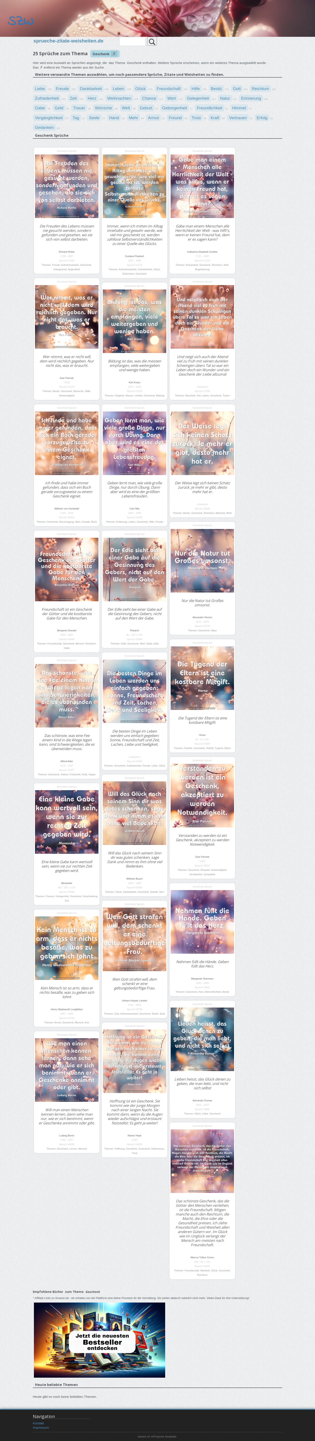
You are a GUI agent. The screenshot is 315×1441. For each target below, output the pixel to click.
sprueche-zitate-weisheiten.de (68, 41)
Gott (237, 88)
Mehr (133, 117)
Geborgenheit (174, 108)
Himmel (239, 108)
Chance (149, 98)
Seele (94, 117)
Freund (175, 117)
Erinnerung (251, 98)
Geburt (146, 108)
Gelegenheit (198, 98)
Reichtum (260, 88)
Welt (126, 108)
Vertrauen (238, 117)
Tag (75, 117)
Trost (196, 117)
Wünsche (103, 108)
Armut (153, 117)
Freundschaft (168, 88)
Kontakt (38, 1423)
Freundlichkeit (209, 108)
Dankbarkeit (91, 88)
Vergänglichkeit (49, 117)
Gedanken (44, 127)
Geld (59, 108)
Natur (225, 98)
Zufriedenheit (47, 98)
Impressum (41, 1427)
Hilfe (196, 88)
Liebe (40, 88)
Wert (171, 98)
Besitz (216, 88)
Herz (92, 98)
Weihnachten (119, 98)
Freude (62, 88)
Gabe (40, 108)
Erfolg (262, 117)
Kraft (215, 117)
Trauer (79, 108)
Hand (114, 117)
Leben (118, 88)
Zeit (73, 98)
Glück (140, 88)
